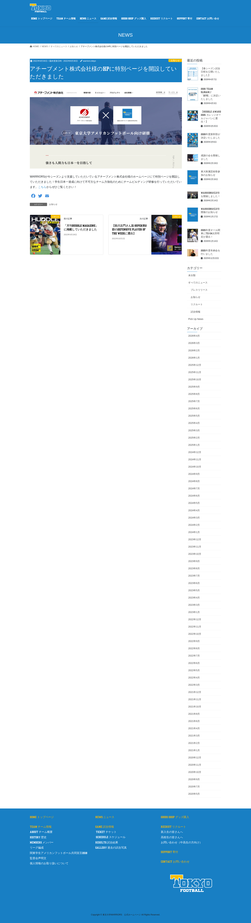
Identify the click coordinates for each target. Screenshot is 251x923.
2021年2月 (194, 743)
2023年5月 (194, 590)
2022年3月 (194, 684)
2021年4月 (194, 728)
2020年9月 (194, 779)
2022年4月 (194, 677)
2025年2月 (194, 437)
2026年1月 (194, 357)
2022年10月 (194, 633)
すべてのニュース (198, 282)
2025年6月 (194, 408)
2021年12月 (194, 692)
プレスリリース (199, 289)
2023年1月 (194, 612)
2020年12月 (194, 757)
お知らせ (175, 60)
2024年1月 (194, 532)
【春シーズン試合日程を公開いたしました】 (210, 71)
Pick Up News (195, 319)
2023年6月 (194, 583)
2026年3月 (194, 343)
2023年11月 (194, 546)
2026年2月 (194, 350)
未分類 (191, 275)
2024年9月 (194, 474)
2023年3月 (194, 604)
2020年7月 (194, 786)
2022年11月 (194, 626)
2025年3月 (194, 430)
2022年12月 (194, 619)
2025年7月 (194, 401)
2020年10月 (194, 772)
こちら (42, 186)
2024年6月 (194, 495)
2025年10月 (194, 379)
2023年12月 (194, 539)
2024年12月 (194, 452)
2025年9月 (194, 386)
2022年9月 (194, 641)
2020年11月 (194, 764)
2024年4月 (194, 510)
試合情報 (195, 311)
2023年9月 (194, 561)
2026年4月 (194, 335)
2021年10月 (194, 706)
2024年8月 (194, 481)
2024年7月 (194, 488)
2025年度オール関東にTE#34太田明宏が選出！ (210, 233)
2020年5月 (194, 793)
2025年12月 (194, 365)
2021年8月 (194, 713)
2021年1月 (194, 750)
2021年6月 (194, 721)
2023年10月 (194, 554)
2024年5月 (194, 503)
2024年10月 (194, 466)
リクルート (197, 304)
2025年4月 (194, 423)
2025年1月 (194, 445)
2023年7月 (194, 575)
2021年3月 (194, 735)
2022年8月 (194, 648)
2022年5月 (194, 670)
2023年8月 (194, 568)
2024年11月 (194, 459)
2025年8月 (194, 394)
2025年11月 (194, 372)
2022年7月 (194, 655)
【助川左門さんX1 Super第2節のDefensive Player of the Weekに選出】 (129, 230)
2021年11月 (194, 699)
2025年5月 (194, 415)
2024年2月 (194, 525)
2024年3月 (194, 517)
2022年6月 (194, 663)
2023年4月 (194, 597)
